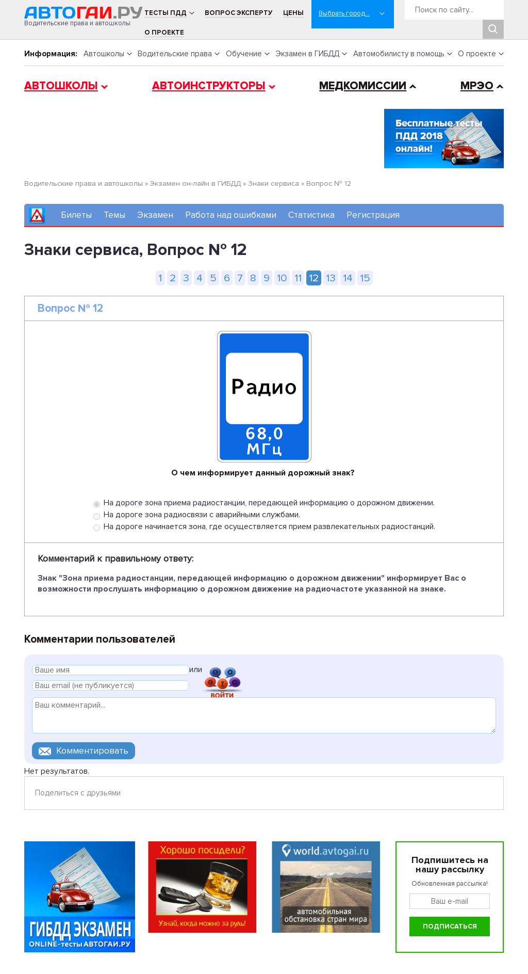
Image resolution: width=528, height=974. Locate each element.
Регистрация (373, 215)
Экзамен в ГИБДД (307, 53)
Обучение (244, 53)
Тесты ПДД (165, 13)
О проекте (164, 32)
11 (298, 278)
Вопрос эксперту (238, 13)
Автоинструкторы (209, 85)
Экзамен (155, 215)
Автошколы (104, 53)
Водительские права (175, 53)
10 (282, 278)
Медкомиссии (362, 85)
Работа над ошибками (230, 215)
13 (331, 278)
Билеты (76, 215)
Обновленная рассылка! (449, 884)
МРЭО (476, 85)
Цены (293, 13)
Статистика (311, 215)
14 (348, 278)
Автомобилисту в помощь (398, 53)
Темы (114, 215)
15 (365, 278)
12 (314, 278)
